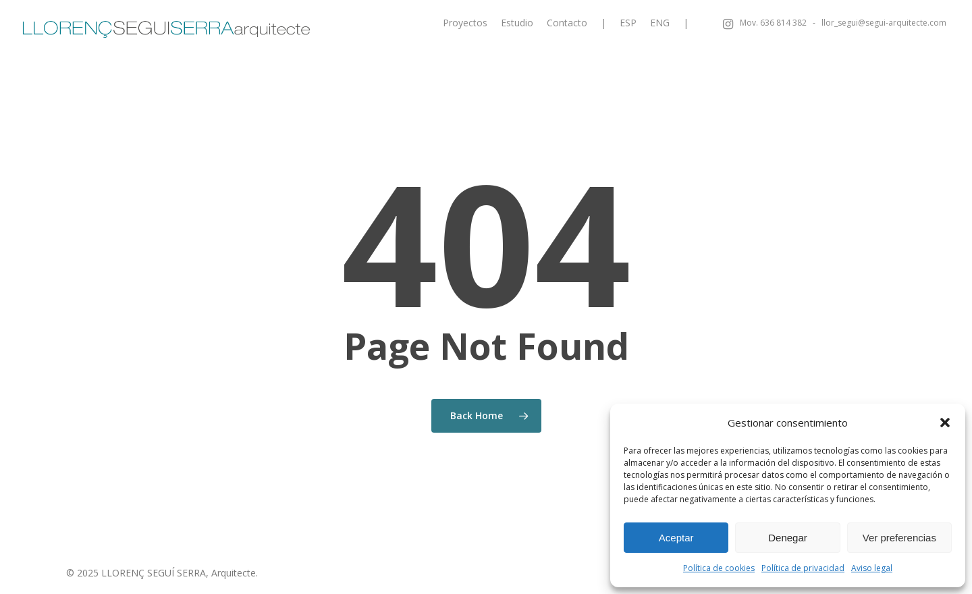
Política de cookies (719, 568)
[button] (945, 422)
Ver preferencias (899, 537)
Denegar (787, 537)
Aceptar (676, 537)
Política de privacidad (802, 568)
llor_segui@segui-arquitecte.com (883, 23)
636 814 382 (783, 23)
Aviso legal (871, 568)
